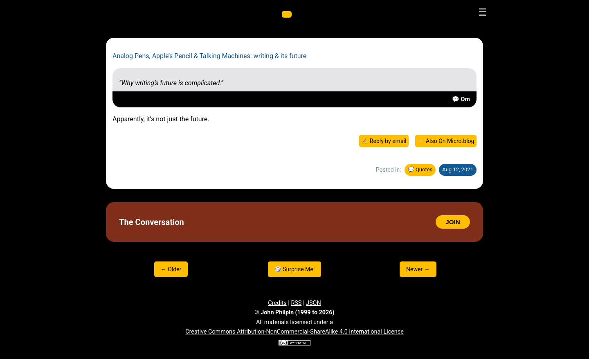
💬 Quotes (420, 169)
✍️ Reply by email (383, 141)
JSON (313, 303)
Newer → (418, 269)
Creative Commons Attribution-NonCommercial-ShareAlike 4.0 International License (294, 331)
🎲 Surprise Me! (294, 269)
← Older (171, 269)
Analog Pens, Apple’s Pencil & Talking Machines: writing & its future (209, 56)
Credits (277, 303)
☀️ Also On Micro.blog (446, 141)
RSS (296, 303)
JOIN (452, 221)
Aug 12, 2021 (457, 169)
